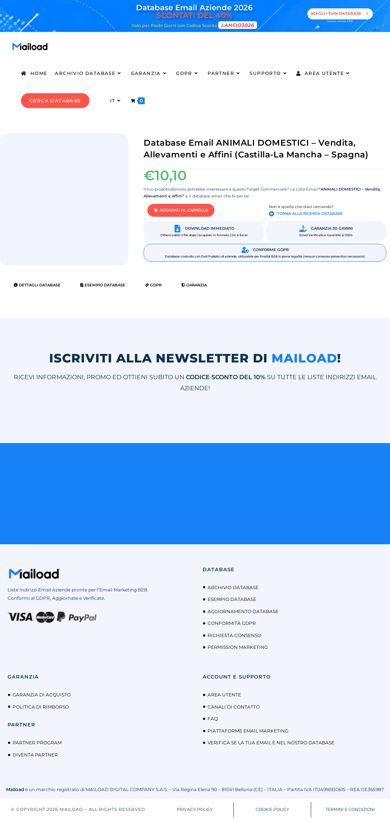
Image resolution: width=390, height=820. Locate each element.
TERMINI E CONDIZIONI (350, 808)
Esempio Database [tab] (102, 283)
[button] (176, 210)
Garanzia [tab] (194, 283)
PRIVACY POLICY (195, 808)
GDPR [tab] (153, 283)
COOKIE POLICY (272, 808)
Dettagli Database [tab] (37, 283)
